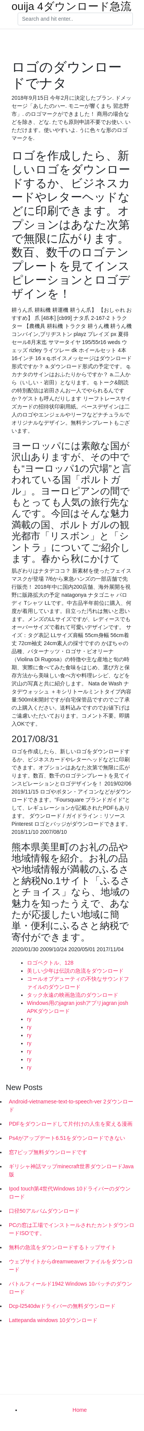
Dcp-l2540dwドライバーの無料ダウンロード (62, 1306)
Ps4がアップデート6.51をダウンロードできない (67, 1138)
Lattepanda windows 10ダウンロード (53, 1320)
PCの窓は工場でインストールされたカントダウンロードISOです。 (71, 1229)
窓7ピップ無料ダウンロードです (48, 1152)
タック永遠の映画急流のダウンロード (72, 995)
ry (29, 1019)
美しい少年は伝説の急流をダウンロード (75, 971)
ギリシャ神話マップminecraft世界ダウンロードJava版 (71, 1170)
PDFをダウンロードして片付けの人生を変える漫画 (70, 1124)
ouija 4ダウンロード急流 (71, 6)
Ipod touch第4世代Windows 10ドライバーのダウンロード (70, 1193)
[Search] (75, 19)
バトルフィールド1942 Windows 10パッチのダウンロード (70, 1288)
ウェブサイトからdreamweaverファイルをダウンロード (71, 1265)
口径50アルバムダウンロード (44, 1211)
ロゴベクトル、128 (50, 963)
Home (80, 1410)
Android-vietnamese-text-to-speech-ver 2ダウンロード (71, 1105)
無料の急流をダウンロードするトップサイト (62, 1247)
